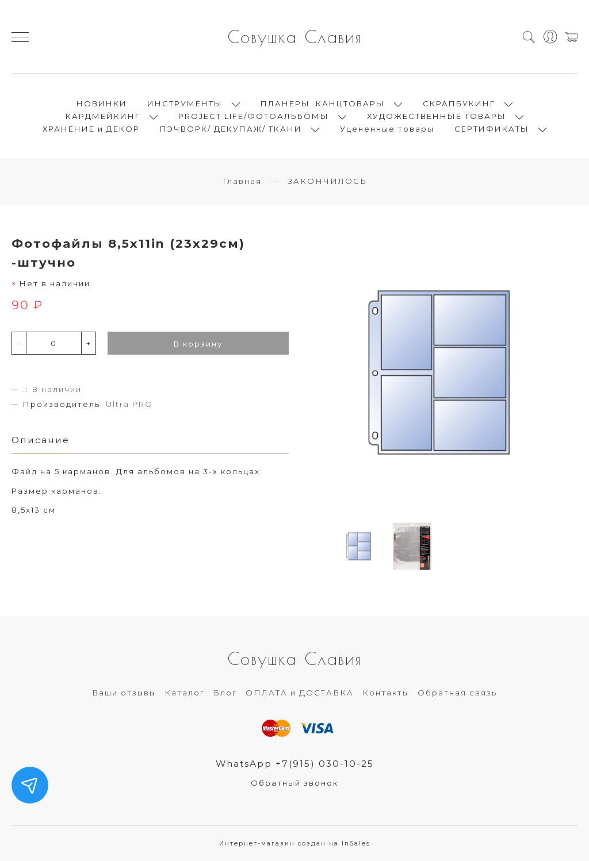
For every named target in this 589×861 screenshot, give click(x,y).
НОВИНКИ (102, 103)
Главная (242, 181)
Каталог (185, 692)
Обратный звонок (294, 782)
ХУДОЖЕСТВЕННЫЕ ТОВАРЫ (436, 116)
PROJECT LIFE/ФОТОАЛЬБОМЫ (253, 116)
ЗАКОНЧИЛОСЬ (327, 181)
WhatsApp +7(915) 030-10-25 (295, 763)
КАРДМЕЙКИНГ (103, 116)
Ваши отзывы (124, 692)
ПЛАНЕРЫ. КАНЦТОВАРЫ (323, 103)
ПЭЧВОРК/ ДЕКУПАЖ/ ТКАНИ (231, 128)
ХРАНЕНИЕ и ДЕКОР (91, 128)
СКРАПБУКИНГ (459, 103)
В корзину (198, 343)
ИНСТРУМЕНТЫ (185, 103)
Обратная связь (457, 692)
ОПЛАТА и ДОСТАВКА (300, 692)
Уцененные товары (387, 128)
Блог (225, 692)
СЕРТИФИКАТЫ (491, 128)
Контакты (385, 692)
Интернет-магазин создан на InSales (294, 843)
